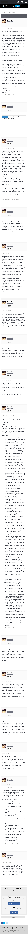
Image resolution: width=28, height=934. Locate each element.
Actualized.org (5, 927)
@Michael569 (5, 116)
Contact (14, 928)
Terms (12, 927)
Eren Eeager (8, 12)
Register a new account (14, 903)
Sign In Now (14, 912)
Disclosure (22, 927)
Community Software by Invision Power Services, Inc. (14, 931)
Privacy (16, 927)
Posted (6, 28)
